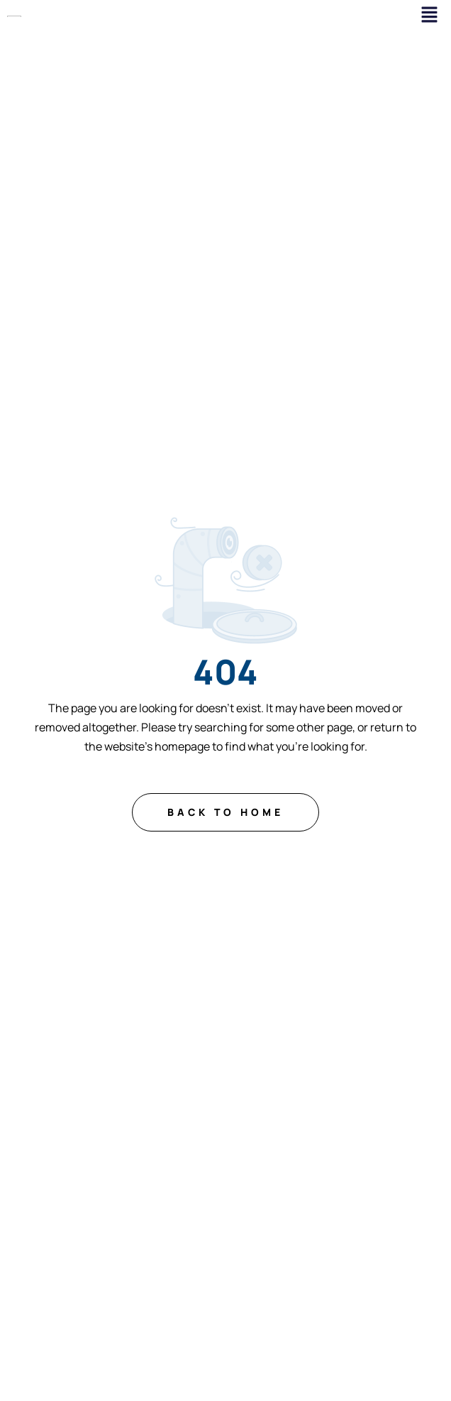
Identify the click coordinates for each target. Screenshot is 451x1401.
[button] (430, 15)
